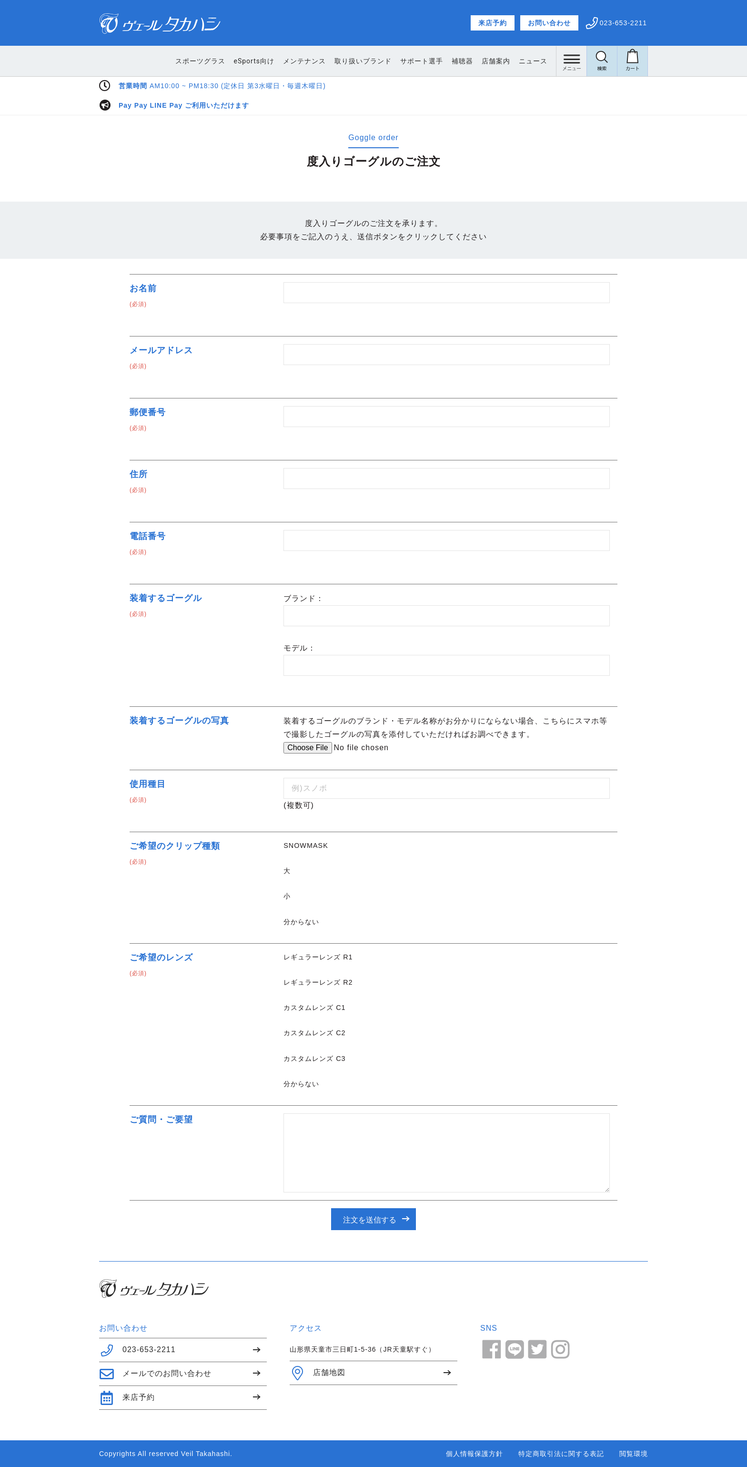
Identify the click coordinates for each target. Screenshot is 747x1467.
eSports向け (254, 61)
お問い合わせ (549, 23)
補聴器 (462, 61)
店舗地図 (317, 1373)
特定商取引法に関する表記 (561, 1453)
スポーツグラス (200, 61)
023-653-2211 (137, 1350)
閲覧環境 (633, 1453)
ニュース (533, 61)
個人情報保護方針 (474, 1453)
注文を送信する (369, 1220)
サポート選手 (421, 61)
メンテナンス (304, 61)
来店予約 (492, 23)
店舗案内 (496, 61)
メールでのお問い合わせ (155, 1374)
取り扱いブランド (363, 61)
